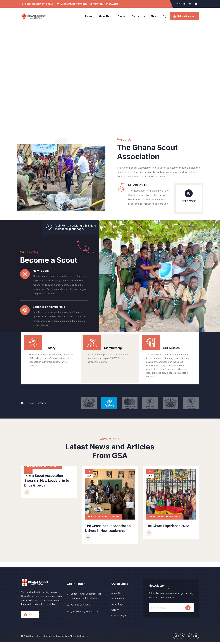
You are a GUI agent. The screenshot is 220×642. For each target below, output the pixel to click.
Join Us (32, 614)
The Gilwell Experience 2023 (167, 526)
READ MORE (189, 201)
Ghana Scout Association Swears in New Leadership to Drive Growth (46, 530)
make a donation (186, 16)
